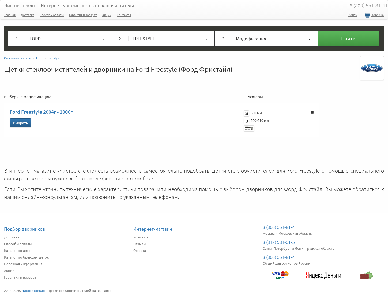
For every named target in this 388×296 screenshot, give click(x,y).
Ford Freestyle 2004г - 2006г (41, 111)
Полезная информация (23, 263)
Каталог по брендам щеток (26, 257)
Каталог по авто (17, 250)
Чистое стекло (69, 5)
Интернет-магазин (152, 229)
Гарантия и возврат (83, 15)
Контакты (124, 15)
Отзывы (139, 243)
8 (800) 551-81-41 (280, 227)
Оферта (139, 250)
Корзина (373, 16)
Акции (106, 15)
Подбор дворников (24, 229)
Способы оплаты (52, 15)
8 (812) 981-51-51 (280, 242)
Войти (352, 15)
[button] (60, 39)
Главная (10, 15)
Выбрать (20, 122)
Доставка (27, 15)
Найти (348, 38)
